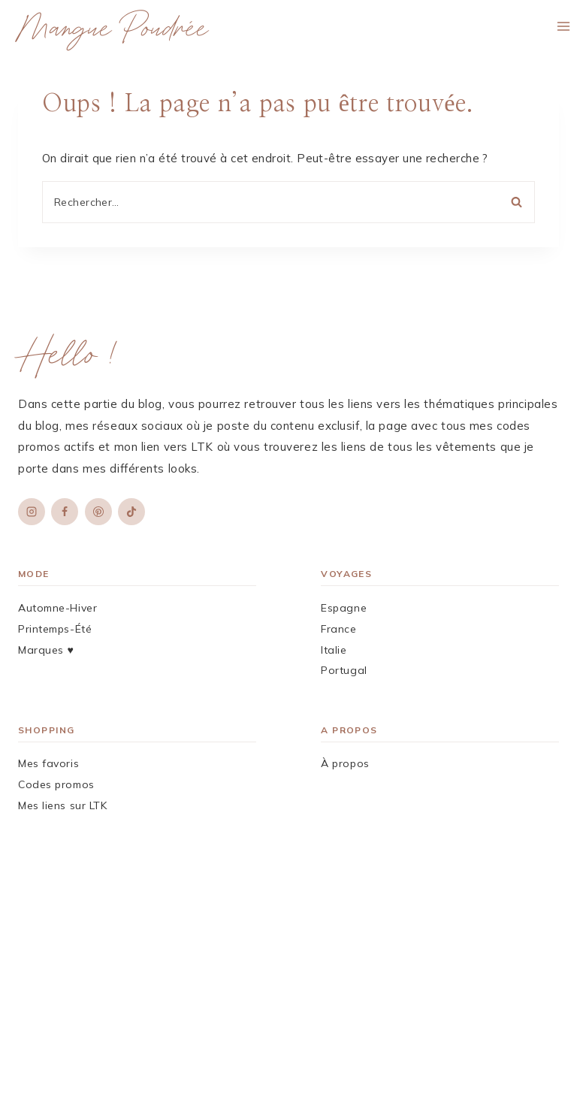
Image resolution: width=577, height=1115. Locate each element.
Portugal (344, 670)
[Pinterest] (98, 511)
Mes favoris (48, 763)
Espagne (344, 608)
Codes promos (56, 784)
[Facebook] (64, 511)
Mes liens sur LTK (62, 805)
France (338, 629)
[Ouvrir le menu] (563, 26)
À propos (345, 763)
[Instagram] (31, 511)
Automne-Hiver (57, 608)
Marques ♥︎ (46, 650)
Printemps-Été (55, 629)
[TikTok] (131, 511)
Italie (333, 650)
